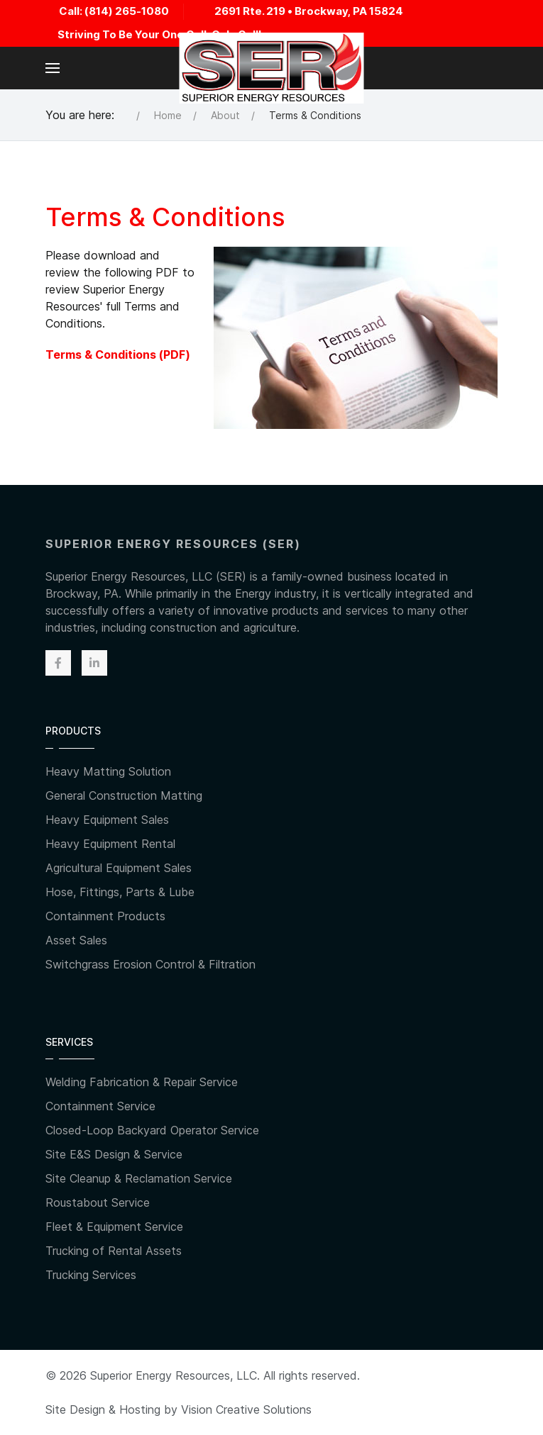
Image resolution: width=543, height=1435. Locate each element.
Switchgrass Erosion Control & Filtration (150, 964)
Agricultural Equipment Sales (118, 868)
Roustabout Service (97, 1202)
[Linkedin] (94, 663)
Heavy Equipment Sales (107, 820)
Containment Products (105, 916)
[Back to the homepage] (271, 68)
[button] (52, 68)
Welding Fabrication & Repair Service (141, 1082)
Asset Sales (76, 940)
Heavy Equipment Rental (110, 844)
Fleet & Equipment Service (114, 1226)
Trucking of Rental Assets (113, 1251)
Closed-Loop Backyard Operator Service (152, 1130)
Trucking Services (90, 1275)
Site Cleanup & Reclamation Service (138, 1178)
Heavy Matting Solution (108, 771)
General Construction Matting (123, 795)
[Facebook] (58, 663)
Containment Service (100, 1106)
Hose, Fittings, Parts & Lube (119, 892)
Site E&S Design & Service (113, 1154)
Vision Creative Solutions (246, 1409)
